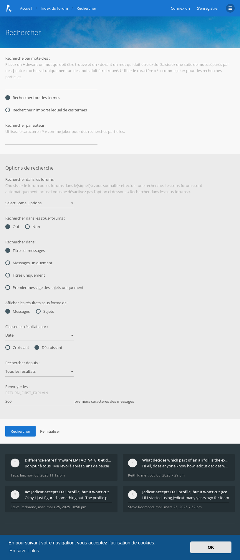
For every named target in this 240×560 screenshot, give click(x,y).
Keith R (133, 475)
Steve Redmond (23, 506)
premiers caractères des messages (69, 401)
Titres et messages (25, 250)
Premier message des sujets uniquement (44, 287)
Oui (12, 226)
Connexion (180, 8)
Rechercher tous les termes (32, 97)
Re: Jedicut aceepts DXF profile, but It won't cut (67, 491)
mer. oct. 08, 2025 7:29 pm (163, 475)
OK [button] (211, 547)
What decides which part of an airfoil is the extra (186, 460)
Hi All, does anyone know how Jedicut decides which (186, 466)
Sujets (45, 311)
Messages (17, 311)
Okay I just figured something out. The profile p (66, 497)
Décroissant (48, 347)
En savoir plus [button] (24, 550)
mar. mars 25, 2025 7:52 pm (178, 506)
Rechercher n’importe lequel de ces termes (46, 110)
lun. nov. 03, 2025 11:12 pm (42, 475)
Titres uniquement (25, 275)
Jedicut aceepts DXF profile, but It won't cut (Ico (184, 491)
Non (32, 226)
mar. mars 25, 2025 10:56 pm (62, 506)
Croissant (17, 347)
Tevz (14, 475)
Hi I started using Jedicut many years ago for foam (185, 497)
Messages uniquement (28, 262)
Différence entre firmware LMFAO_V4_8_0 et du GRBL (68, 460)
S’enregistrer (208, 8)
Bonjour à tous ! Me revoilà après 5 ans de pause (67, 466)
